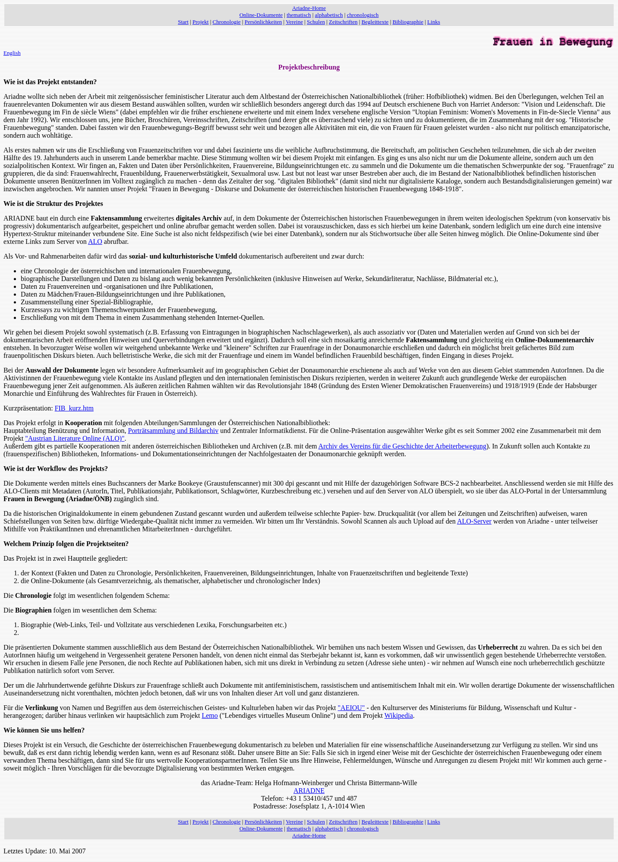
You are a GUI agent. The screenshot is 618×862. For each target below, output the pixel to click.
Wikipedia (399, 715)
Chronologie (227, 22)
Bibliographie (408, 22)
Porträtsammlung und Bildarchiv (173, 430)
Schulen (316, 22)
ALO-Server (474, 521)
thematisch (299, 15)
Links (433, 22)
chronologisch (363, 15)
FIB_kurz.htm (74, 408)
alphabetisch (329, 15)
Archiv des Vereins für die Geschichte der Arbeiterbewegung (402, 446)
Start (183, 22)
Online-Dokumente (261, 15)
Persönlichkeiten (263, 22)
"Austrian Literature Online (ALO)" (74, 438)
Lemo (210, 715)
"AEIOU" (351, 707)
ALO (95, 241)
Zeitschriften (343, 22)
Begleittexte (375, 22)
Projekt (200, 22)
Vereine (294, 22)
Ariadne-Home (309, 8)
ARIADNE (309, 790)
